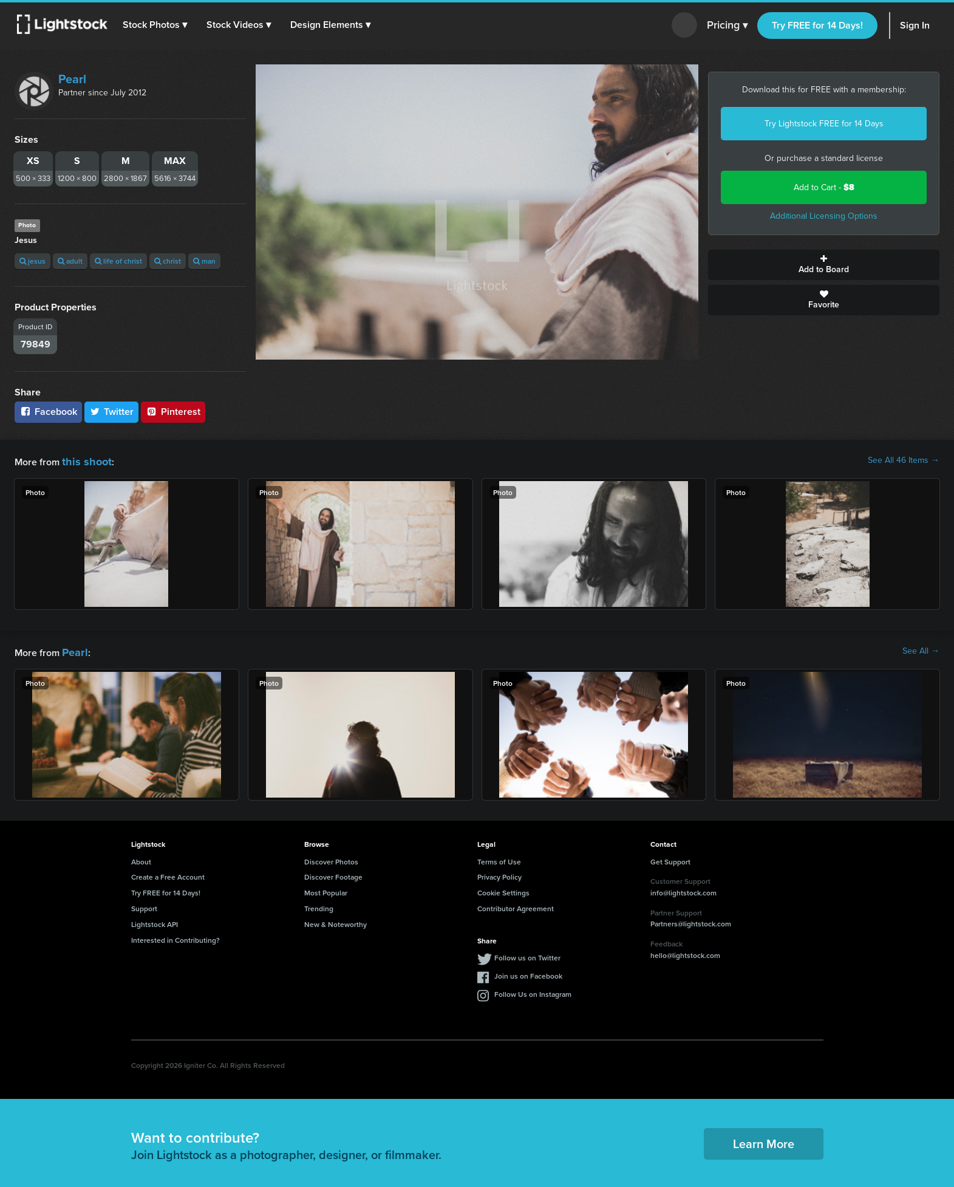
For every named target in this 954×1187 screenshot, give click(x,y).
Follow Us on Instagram (532, 990)
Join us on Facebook (528, 972)
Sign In (915, 25)
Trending (318, 905)
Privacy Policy (499, 873)
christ (167, 261)
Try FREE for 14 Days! (817, 25)
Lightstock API (154, 920)
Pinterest (173, 412)
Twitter (111, 412)
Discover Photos (331, 858)
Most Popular (325, 889)
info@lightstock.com (683, 889)
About (141, 858)
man (204, 261)
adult (70, 261)
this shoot (83, 460)
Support (144, 905)
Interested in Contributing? (175, 936)
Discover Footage (333, 873)
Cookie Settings (503, 889)
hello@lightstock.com (685, 951)
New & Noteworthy (335, 920)
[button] (157, 24)
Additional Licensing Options (823, 216)
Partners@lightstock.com (690, 920)
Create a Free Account (168, 873)
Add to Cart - (824, 187)
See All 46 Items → (903, 460)
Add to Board (824, 265)
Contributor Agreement (515, 905)
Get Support (670, 858)
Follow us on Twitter (527, 954)
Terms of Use (499, 858)
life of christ (118, 261)
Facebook (48, 412)
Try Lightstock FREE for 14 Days (824, 123)
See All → (920, 649)
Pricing (727, 25)
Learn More (763, 1140)
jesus (32, 261)
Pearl (72, 79)
